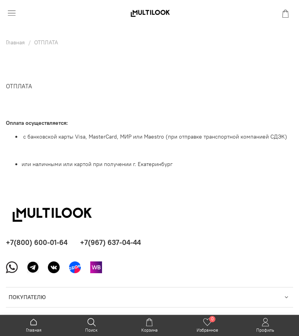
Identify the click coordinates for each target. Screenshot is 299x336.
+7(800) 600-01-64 (36, 242)
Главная (15, 42)
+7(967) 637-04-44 (110, 242)
